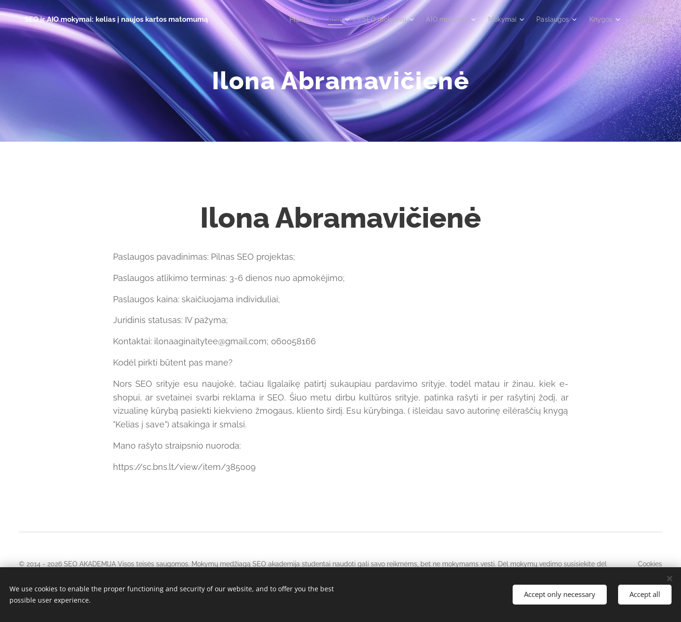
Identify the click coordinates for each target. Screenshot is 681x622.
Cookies (650, 564)
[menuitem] (288, 19)
